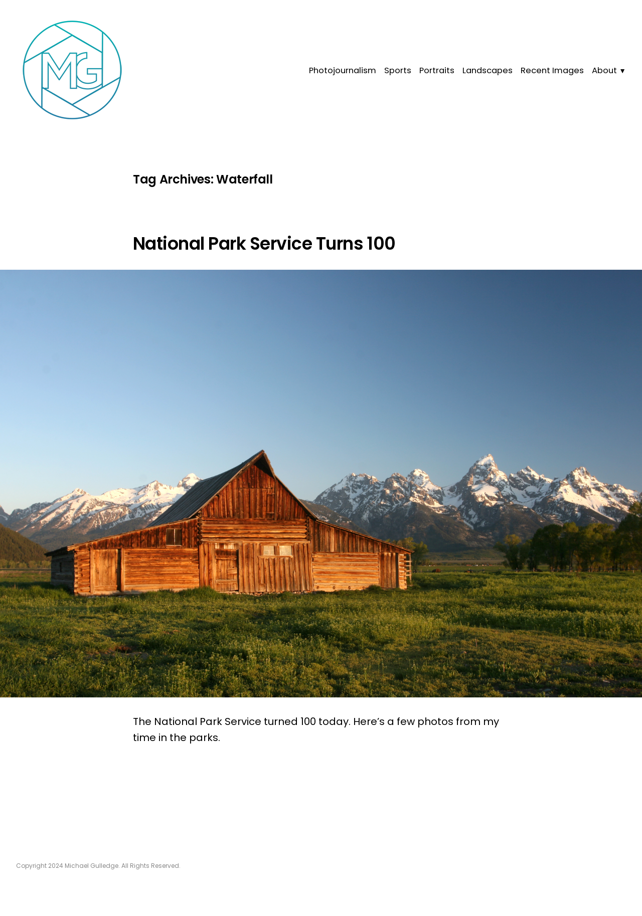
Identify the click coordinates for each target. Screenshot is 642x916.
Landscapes (487, 70)
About (604, 70)
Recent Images (552, 70)
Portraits (436, 70)
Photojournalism (342, 70)
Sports (397, 70)
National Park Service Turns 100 (264, 244)
